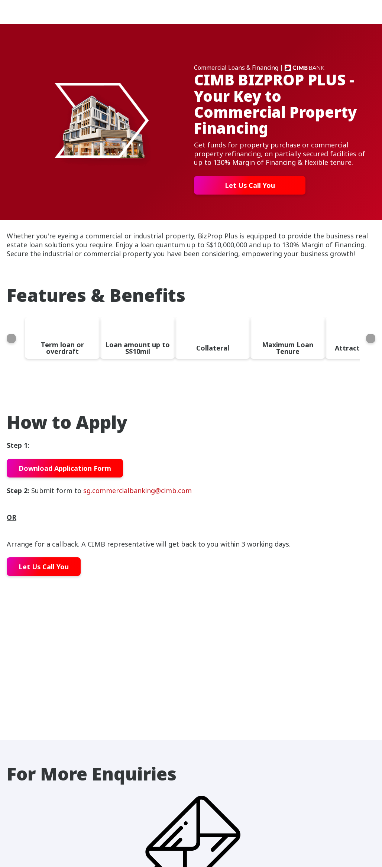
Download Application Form (65, 468)
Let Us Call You (250, 185)
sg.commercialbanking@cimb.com (137, 490)
